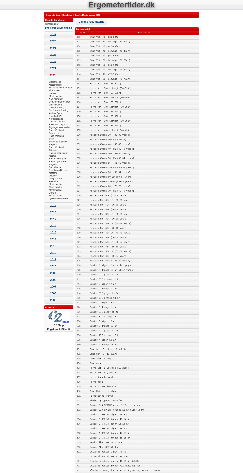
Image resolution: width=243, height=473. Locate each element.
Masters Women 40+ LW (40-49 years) (112, 149)
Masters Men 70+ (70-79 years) (109, 205)
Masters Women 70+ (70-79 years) (110, 186)
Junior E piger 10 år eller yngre (110, 265)
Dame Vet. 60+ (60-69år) (105, 65)
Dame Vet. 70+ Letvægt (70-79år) (110, 79)
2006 (53, 293)
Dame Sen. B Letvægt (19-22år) (109, 349)
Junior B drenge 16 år (103, 326)
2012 (53, 252)
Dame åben (96, 363)
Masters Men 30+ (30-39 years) (109, 219)
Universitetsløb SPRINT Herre (108, 452)
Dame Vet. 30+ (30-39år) (105, 37)
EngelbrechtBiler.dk (58, 329)
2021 (53, 68)
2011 (53, 259)
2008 (53, 279)
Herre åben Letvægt (101, 377)
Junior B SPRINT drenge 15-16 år (110, 438)
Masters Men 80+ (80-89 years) (109, 209)
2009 (53, 273)
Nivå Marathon (56, 99)
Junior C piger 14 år (103, 303)
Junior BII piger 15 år (104, 312)
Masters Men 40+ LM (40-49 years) (110, 233)
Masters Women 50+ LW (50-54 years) (112, 158)
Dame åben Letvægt (101, 358)
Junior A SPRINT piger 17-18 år (109, 428)
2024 (53, 48)
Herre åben (96, 382)
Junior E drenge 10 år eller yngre (111, 270)
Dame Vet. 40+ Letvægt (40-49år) (110, 51)
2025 (53, 41)
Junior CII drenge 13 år (105, 298)
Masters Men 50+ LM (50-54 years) (110, 242)
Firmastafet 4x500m (101, 396)
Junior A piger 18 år (103, 340)
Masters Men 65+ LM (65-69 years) (110, 200)
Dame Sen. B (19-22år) (103, 354)
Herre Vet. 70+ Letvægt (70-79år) (110, 107)
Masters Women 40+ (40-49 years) (110, 144)
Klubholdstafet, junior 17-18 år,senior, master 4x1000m (125, 470)
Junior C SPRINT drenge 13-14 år (110, 419)
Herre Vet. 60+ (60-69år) (105, 93)
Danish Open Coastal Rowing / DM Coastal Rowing (58, 107)
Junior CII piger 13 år (104, 293)
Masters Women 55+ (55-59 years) (110, 163)
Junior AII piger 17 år (104, 330)
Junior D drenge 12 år (103, 289)
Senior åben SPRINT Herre (105, 447)
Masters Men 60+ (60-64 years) (109, 256)
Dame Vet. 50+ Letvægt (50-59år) (110, 60)
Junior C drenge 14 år (103, 307)
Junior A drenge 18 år (103, 344)
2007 (53, 286)
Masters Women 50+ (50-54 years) (110, 153)
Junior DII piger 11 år (104, 275)
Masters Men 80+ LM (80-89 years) (110, 214)
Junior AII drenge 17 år (105, 335)
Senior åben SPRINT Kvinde (106, 442)
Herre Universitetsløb (103, 386)
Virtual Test (54, 90)
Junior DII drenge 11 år (105, 279)
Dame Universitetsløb (103, 391)
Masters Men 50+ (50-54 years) (109, 237)
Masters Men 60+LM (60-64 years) (110, 261)
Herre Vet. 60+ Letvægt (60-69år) (110, 97)
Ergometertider (53, 15)
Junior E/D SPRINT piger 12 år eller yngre (116, 405)
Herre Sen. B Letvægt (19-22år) (109, 368)
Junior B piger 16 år (103, 321)
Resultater (67, 15)
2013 (53, 246)
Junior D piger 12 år (103, 284)
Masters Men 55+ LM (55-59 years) (110, 251)
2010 (53, 266)
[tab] (58, 34)
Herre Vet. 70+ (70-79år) (105, 102)
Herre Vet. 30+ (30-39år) (105, 116)
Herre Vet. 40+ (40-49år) (105, 125)
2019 (53, 205)
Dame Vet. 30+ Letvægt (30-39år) (110, 42)
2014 (53, 239)
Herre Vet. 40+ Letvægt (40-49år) (110, 130)
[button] (91, 22)
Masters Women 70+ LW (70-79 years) (112, 191)
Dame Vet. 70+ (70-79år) (105, 74)
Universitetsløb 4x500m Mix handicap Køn (115, 466)
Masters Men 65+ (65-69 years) (109, 195)
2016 (53, 225)
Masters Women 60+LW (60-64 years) (111, 177)
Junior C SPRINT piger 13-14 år (109, 414)
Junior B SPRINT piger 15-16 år (109, 424)
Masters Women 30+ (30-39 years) (110, 135)
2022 (53, 61)
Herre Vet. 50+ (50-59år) (105, 83)
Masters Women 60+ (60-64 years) (110, 172)
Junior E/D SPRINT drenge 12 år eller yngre (117, 410)
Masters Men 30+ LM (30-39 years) (110, 223)
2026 (53, 34)
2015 (53, 232)
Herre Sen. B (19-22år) (104, 372)
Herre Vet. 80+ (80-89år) (105, 111)
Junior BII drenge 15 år (105, 316)
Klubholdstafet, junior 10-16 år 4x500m (114, 461)
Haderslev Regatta (58, 158)
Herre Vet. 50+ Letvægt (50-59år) (110, 88)
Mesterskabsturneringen (60, 87)
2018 (53, 212)
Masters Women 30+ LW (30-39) (108, 139)
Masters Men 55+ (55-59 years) (109, 247)
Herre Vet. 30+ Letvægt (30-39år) (110, 121)
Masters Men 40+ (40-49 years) (109, 228)
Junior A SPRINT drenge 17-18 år (110, 433)
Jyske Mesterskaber (58, 198)
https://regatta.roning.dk (58, 27)
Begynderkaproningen (59, 102)
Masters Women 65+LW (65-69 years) (111, 181)
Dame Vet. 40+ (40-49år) (105, 46)
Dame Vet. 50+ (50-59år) (105, 56)
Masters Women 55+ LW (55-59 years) (112, 167)
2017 (53, 219)
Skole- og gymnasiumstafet (106, 400)
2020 (53, 75)
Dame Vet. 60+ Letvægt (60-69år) (110, 70)
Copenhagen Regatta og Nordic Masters (57, 170)
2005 (53, 300)
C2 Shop (59, 324)
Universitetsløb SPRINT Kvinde (109, 456)
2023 (53, 54)
